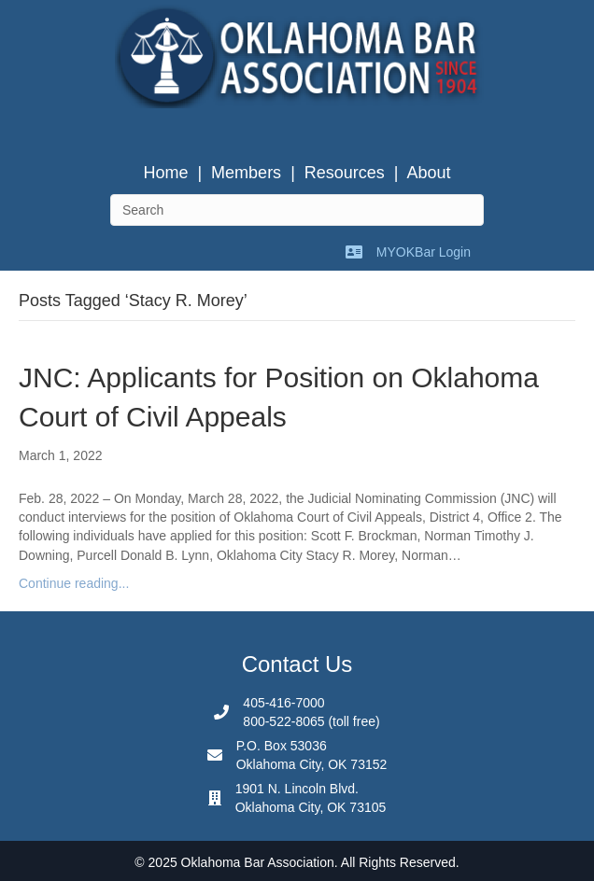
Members (246, 172)
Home (165, 172)
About (429, 172)
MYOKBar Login (423, 252)
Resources (344, 172)
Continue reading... (74, 583)
